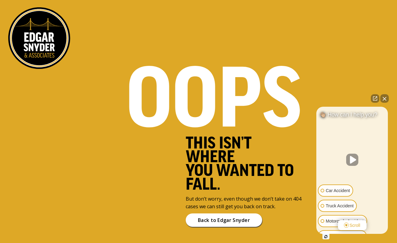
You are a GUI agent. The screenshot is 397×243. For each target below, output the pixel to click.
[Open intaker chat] (325, 236)
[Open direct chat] (375, 98)
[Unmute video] (352, 160)
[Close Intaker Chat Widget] (384, 98)
